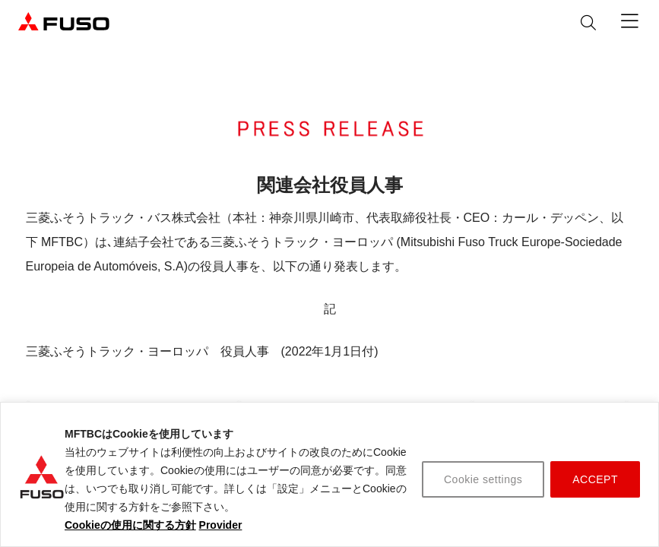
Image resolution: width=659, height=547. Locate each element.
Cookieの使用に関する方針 (130, 525)
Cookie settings (483, 479)
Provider (220, 525)
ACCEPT (595, 479)
